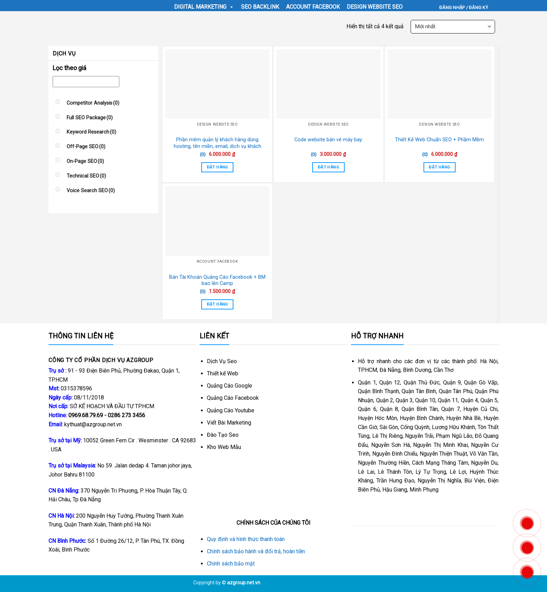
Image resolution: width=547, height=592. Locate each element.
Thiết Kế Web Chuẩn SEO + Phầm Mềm (439, 140)
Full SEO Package (90, 118)
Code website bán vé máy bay (328, 140)
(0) (202, 154)
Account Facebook (313, 6)
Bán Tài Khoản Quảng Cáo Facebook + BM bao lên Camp (217, 280)
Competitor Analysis (93, 103)
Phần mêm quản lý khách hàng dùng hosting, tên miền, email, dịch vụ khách (217, 143)
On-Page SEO (85, 161)
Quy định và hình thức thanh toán (246, 539)
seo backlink (260, 6)
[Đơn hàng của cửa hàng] (453, 26)
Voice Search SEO (91, 191)
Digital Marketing (204, 6)
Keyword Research (91, 132)
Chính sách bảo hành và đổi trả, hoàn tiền (256, 551)
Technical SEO (86, 176)
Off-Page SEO (86, 147)
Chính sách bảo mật (231, 563)
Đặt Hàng (217, 167)
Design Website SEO (375, 6)
